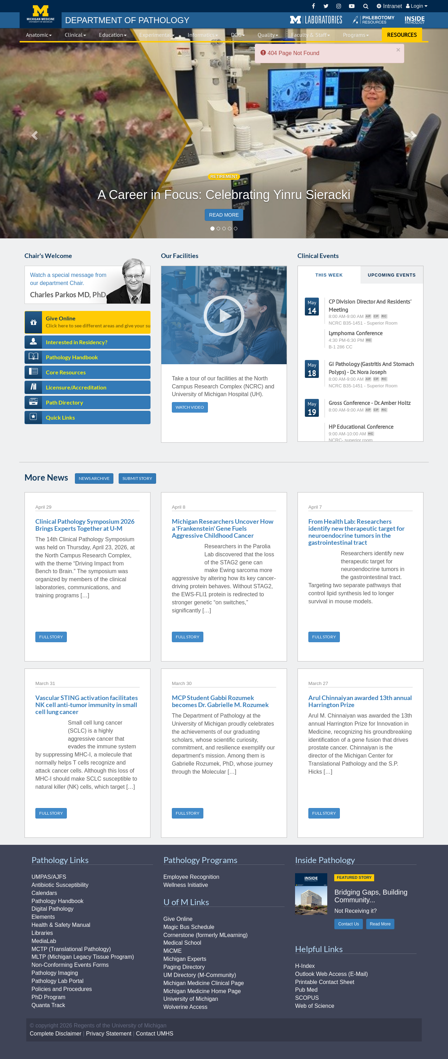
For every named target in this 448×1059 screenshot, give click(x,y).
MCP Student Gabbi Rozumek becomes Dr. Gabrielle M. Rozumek (220, 701)
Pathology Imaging (54, 973)
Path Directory (64, 402)
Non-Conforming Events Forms (70, 965)
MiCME (172, 951)
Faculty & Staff (310, 34)
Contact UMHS (155, 1034)
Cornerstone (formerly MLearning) (205, 935)
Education (113, 34)
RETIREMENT (224, 176)
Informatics (203, 34)
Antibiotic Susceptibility (60, 885)
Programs (356, 34)
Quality (268, 34)
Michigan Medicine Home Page (202, 991)
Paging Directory (184, 967)
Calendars (44, 893)
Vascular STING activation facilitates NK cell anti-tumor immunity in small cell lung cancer (86, 704)
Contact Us (348, 924)
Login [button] (416, 6)
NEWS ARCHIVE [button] (94, 478)
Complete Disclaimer (56, 1034)
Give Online (98, 321)
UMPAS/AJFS (48, 877)
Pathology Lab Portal (57, 981)
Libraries (42, 933)
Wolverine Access (185, 1007)
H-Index (305, 966)
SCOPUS (307, 998)
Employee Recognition (191, 877)
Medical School (182, 943)
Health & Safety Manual (60, 925)
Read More (380, 924)
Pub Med (306, 990)
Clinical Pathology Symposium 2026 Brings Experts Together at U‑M (84, 524)
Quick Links (60, 417)
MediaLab (43, 941)
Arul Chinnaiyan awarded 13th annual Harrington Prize (360, 701)
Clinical (75, 34)
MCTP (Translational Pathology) (71, 949)
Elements (43, 917)
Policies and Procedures (61, 989)
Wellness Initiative (185, 885)
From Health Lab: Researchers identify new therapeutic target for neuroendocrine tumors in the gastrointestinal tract (356, 531)
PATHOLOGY (127, 20)
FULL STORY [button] (51, 636)
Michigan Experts (184, 959)
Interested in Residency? (76, 342)
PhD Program (48, 997)
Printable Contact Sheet (324, 982)
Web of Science (314, 1006)
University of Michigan (190, 999)
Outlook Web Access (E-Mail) (331, 974)
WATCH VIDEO (190, 407)
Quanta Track (48, 1005)
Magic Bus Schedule (189, 927)
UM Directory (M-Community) (199, 975)
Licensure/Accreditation (76, 387)
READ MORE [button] (224, 215)
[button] (316, 20)
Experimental (157, 34)
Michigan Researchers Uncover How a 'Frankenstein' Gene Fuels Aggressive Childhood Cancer (222, 528)
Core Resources (66, 372)
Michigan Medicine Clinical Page (203, 983)
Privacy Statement (109, 1034)
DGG (238, 34)
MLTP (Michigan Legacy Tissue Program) (82, 957)
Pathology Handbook (72, 357)
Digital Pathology (52, 909)
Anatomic (39, 34)
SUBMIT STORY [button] (137, 478)
